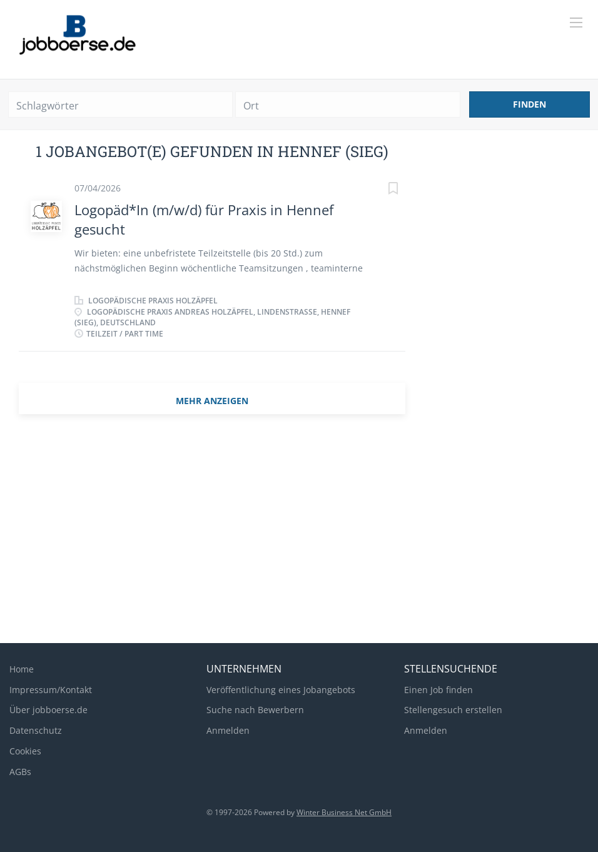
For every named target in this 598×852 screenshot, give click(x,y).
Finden (529, 104)
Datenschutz (35, 730)
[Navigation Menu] (576, 22)
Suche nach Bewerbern (255, 710)
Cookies (25, 751)
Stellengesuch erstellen (453, 710)
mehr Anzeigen (212, 401)
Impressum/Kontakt (50, 690)
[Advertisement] (299, 533)
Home (21, 669)
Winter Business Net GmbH (344, 812)
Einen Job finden (438, 690)
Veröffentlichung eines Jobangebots (280, 690)
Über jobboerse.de (48, 710)
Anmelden (228, 730)
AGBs (20, 772)
